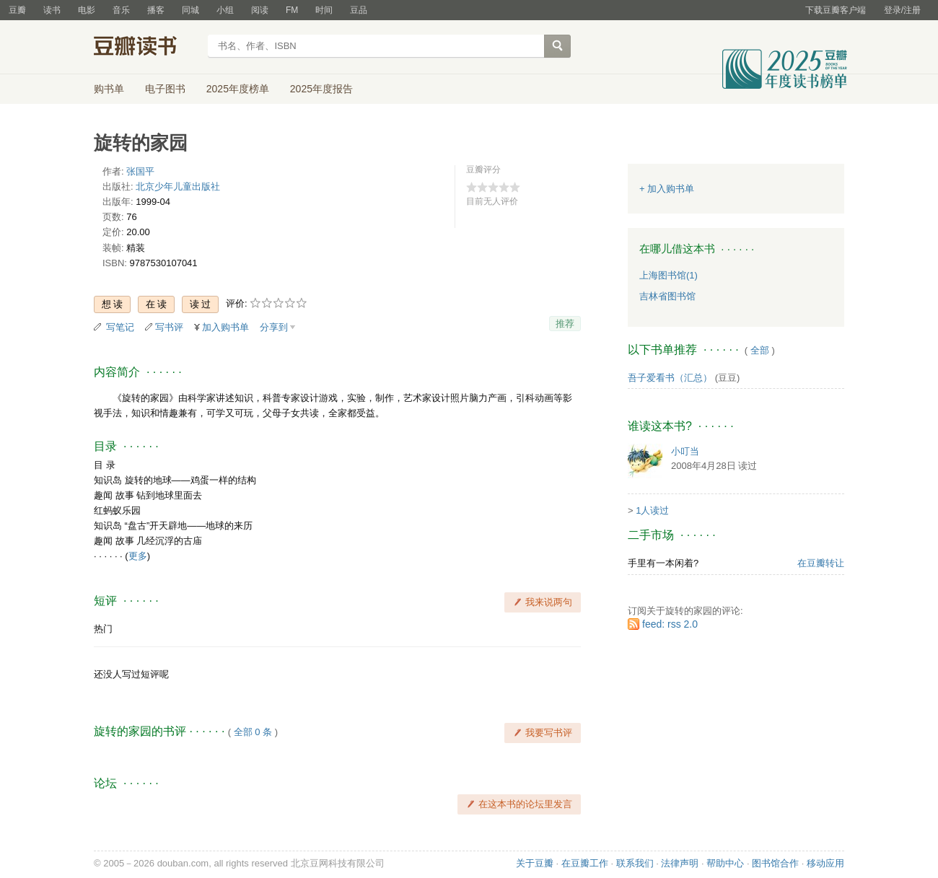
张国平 (140, 171)
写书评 (169, 327)
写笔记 (120, 327)
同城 (190, 10)
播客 (156, 10)
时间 (324, 10)
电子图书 (165, 89)
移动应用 (825, 863)
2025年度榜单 (237, 89)
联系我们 (635, 863)
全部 (759, 350)
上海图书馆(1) (668, 275)
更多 (137, 555)
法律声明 (679, 863)
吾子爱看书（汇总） (670, 377)
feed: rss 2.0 (670, 624)
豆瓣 (17, 10)
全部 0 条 (253, 731)
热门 (103, 628)
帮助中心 (725, 863)
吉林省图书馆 (667, 296)
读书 (52, 10)
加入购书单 (225, 327)
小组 (225, 10)
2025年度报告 (321, 89)
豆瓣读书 (146, 47)
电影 (86, 10)
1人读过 (652, 510)
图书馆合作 (775, 863)
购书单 (109, 89)
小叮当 (685, 451)
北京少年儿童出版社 (178, 186)
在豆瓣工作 (584, 863)
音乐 (121, 10)
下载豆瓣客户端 (835, 10)
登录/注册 (902, 10)
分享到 (274, 327)
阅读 (259, 10)
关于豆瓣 (534, 863)
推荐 (565, 323)
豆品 (358, 10)
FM (292, 10)
